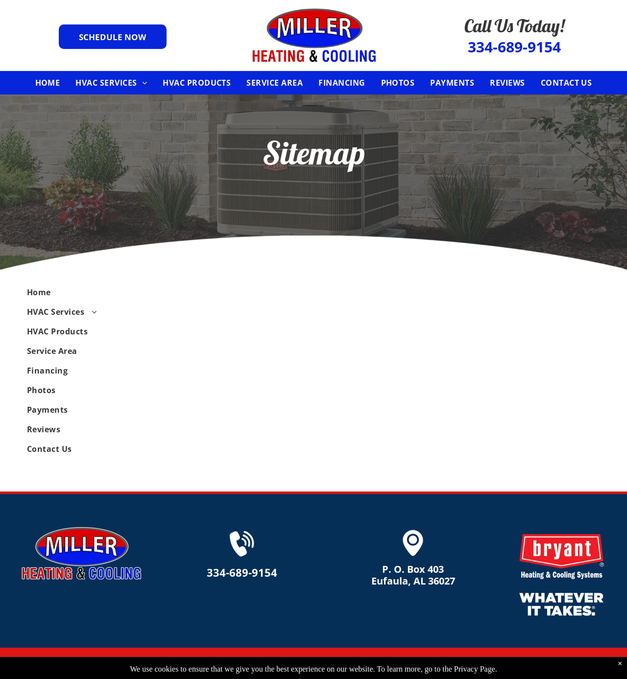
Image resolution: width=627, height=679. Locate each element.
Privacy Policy (495, 663)
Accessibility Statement (565, 663)
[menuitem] (47, 82)
